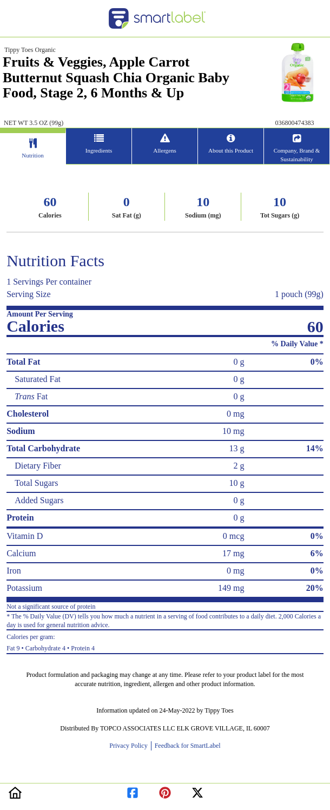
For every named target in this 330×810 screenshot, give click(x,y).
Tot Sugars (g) (279, 215)
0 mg (235, 413)
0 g (238, 361)
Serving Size (28, 294)
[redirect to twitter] (197, 790)
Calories (50, 215)
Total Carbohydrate (43, 448)
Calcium (21, 553)
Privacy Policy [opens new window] (129, 745)
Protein (20, 517)
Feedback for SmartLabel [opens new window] (187, 745)
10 (202, 202)
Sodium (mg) (203, 215)
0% (317, 361)
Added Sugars (39, 500)
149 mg (231, 587)
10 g (236, 483)
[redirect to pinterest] (165, 790)
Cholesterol (27, 413)
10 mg (233, 431)
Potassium (24, 587)
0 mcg (234, 536)
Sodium (20, 431)
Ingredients (98, 150)
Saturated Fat (38, 379)
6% (317, 553)
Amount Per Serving (39, 314)
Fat (31, 396)
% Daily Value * (297, 344)
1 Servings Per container (48, 281)
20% (315, 587)
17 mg (233, 553)
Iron (13, 570)
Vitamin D (24, 536)
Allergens (164, 150)
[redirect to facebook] (132, 790)
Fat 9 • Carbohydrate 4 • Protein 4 (165, 641)
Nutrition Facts (55, 260)
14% (315, 448)
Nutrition (32, 155)
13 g (236, 448)
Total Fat (23, 361)
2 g (238, 465)
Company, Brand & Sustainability (297, 154)
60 (49, 202)
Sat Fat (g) (126, 215)
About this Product (230, 150)
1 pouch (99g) (299, 294)
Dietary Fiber (38, 465)
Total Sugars (36, 483)
